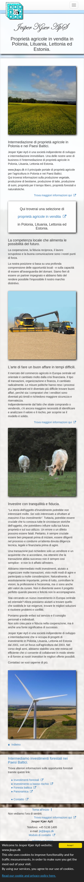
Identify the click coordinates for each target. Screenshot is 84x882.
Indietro (14, 744)
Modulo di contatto (42, 835)
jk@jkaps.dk (46, 831)
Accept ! (70, 846)
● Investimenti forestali (27, 780)
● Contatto (19, 799)
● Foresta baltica (23, 787)
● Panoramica (22, 791)
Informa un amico (43, 841)
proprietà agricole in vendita (42, 217)
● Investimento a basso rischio (32, 783)
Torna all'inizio (42, 809)
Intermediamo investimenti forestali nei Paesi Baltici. (38, 760)
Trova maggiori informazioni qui (55, 195)
